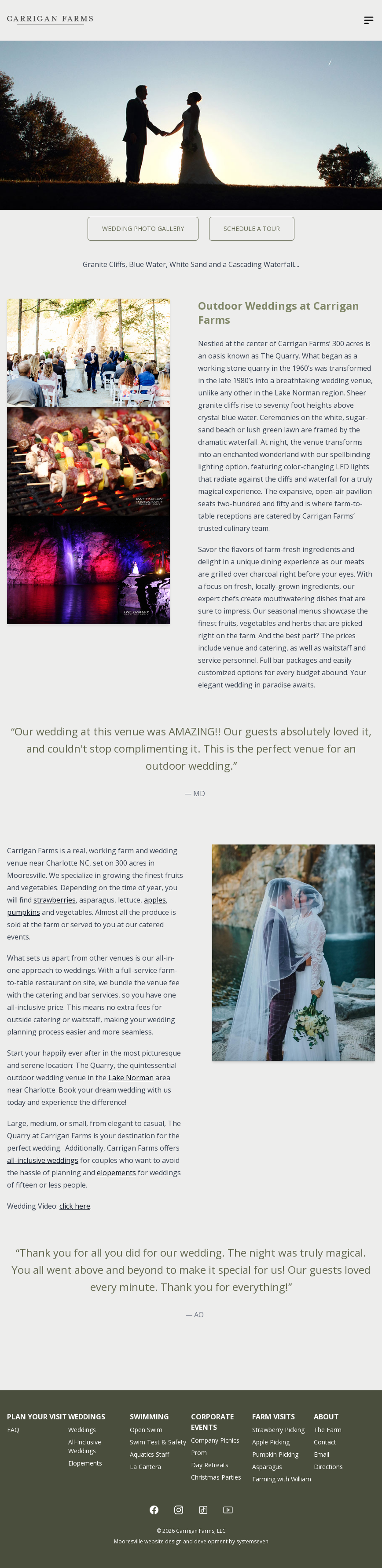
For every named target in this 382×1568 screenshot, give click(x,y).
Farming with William (281, 1479)
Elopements (85, 1463)
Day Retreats (209, 1465)
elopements (116, 1172)
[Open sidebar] (369, 20)
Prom (199, 1452)
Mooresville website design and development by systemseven (191, 1541)
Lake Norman (131, 1077)
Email (321, 1454)
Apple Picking (271, 1442)
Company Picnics (215, 1440)
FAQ (13, 1429)
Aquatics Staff (149, 1454)
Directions (328, 1466)
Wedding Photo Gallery (143, 228)
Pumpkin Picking (275, 1454)
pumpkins (23, 912)
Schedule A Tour (252, 228)
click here (74, 1206)
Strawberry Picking (278, 1429)
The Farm (328, 1429)
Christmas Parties (216, 1477)
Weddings (82, 1429)
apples (155, 900)
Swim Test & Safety (158, 1442)
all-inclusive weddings (42, 1160)
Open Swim (146, 1429)
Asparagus (267, 1466)
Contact (325, 1442)
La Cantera (145, 1466)
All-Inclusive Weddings (84, 1446)
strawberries (54, 900)
